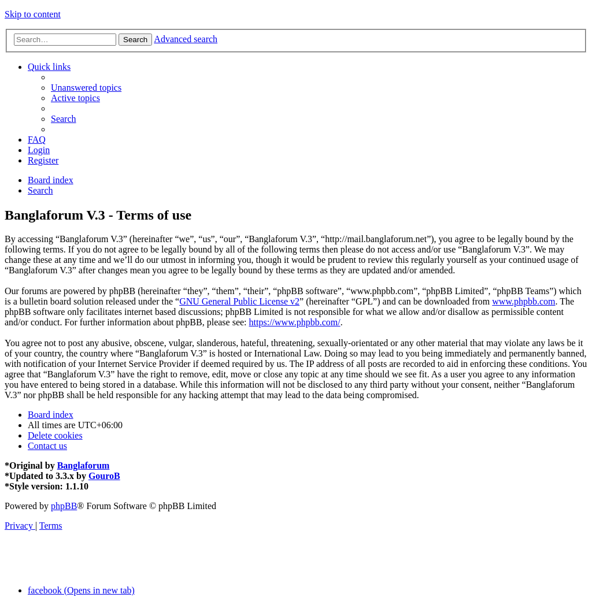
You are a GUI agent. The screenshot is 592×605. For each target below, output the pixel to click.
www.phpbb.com (523, 301)
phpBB (64, 506)
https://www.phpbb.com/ (295, 322)
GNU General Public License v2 (239, 301)
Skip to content (33, 14)
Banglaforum (83, 465)
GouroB (104, 476)
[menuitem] (86, 87)
